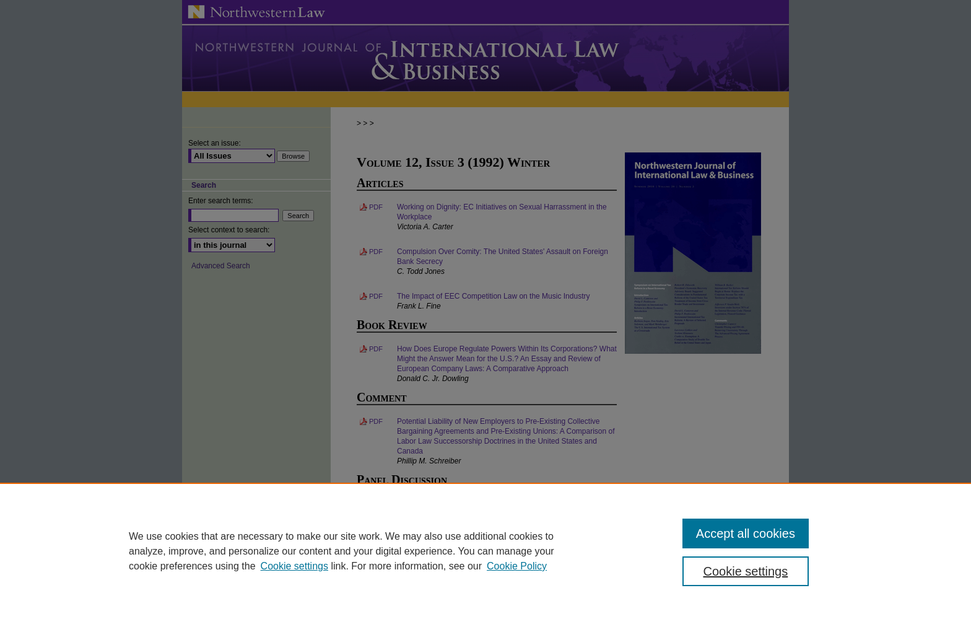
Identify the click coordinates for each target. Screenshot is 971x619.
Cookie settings (294, 566)
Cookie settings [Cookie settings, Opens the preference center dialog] (745, 571)
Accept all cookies (745, 533)
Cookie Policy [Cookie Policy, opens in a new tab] (517, 566)
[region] (485, 551)
